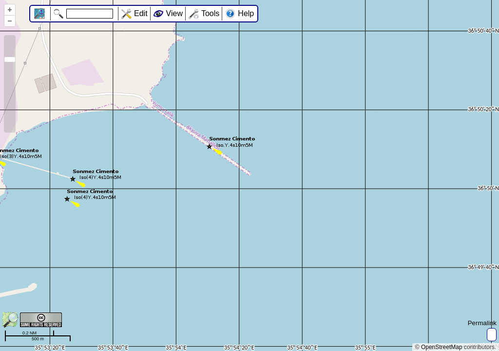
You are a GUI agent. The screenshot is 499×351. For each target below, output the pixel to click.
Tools (210, 13)
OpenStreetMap (441, 347)
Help (246, 13)
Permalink (482, 323)
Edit (141, 13)
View (174, 13)
